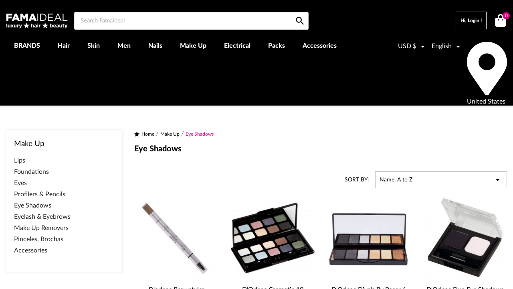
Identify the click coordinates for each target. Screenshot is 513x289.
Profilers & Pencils (39, 194)
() (505, 16)
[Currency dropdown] (413, 46)
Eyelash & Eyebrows (42, 217)
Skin (93, 46)
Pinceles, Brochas (38, 239)
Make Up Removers (41, 228)
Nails (155, 46)
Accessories (320, 46)
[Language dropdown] (447, 46)
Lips (19, 160)
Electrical (237, 46)
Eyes (20, 183)
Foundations (31, 172)
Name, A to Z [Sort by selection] (441, 180)
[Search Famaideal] (191, 21)
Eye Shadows (32, 205)
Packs (276, 46)
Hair (64, 46)
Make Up (193, 46)
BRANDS (27, 46)
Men (124, 46)
